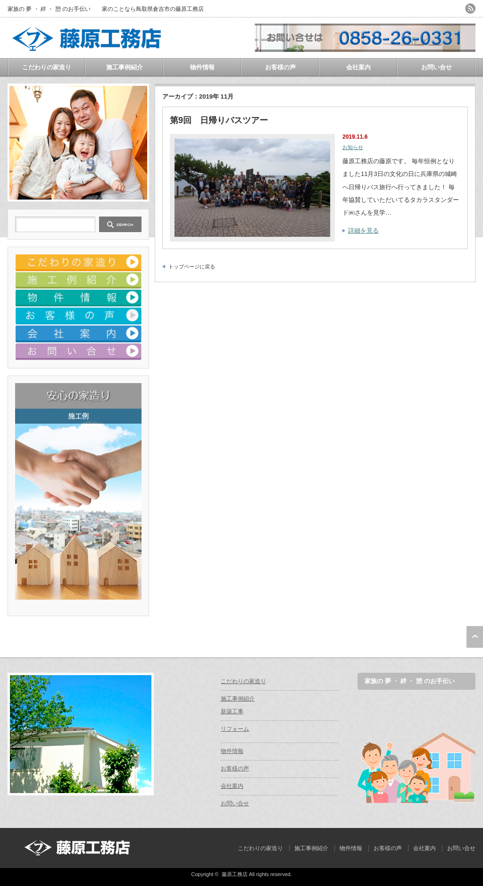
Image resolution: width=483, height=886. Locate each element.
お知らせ (352, 147)
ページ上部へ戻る (474, 637)
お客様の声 (280, 67)
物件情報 (202, 67)
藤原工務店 (235, 874)
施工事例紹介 (124, 67)
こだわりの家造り (46, 67)
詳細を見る (363, 230)
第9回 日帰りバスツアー (219, 120)
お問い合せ (436, 67)
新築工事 (232, 711)
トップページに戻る (191, 266)
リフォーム (235, 729)
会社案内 (358, 67)
